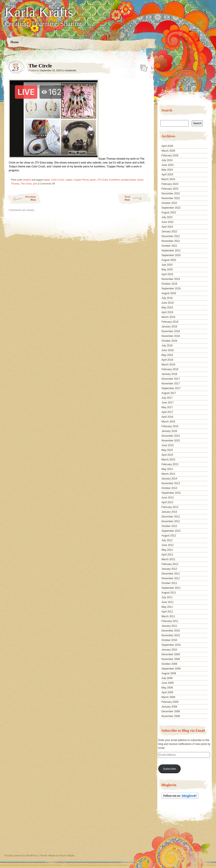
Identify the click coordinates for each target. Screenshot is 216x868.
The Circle (142, 67)
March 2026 (168, 150)
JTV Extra (103, 179)
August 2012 (168, 535)
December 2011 (170, 573)
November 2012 (170, 521)
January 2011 (169, 625)
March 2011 (168, 616)
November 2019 (170, 279)
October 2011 (169, 583)
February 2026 (169, 155)
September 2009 (171, 668)
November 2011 (170, 578)
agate (47, 179)
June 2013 (167, 497)
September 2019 (171, 288)
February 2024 (169, 184)
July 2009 (166, 678)
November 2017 (170, 383)
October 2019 (169, 283)
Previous (21, 198)
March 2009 (168, 697)
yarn (35, 183)
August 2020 (168, 260)
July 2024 (166, 160)
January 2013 (169, 511)
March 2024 (168, 179)
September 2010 (171, 644)
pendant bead (128, 179)
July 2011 (166, 597)
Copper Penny (81, 179)
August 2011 (168, 592)
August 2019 (168, 293)
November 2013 (170, 483)
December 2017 (170, 378)
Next (138, 198)
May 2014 (167, 469)
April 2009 (167, 692)
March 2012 (168, 559)
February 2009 (169, 701)
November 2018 (170, 336)
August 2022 (168, 212)
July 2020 (166, 264)
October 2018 (169, 340)
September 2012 (171, 530)
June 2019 (167, 302)
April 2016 (167, 416)
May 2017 (167, 407)
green (93, 179)
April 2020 (167, 274)
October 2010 (169, 640)
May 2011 (167, 606)
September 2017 (171, 388)
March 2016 (168, 421)
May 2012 (167, 549)
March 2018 (168, 364)
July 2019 (166, 298)
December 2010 (170, 630)
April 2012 (167, 554)
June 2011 (167, 602)
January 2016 (169, 431)
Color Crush (57, 179)
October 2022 (169, 203)
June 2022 (167, 222)
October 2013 (169, 488)
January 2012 (169, 568)
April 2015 (167, 454)
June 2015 (167, 445)
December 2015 (170, 435)
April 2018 (167, 359)
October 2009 (169, 663)
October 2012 (169, 526)
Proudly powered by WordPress (21, 855)
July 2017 (166, 397)
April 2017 (167, 412)
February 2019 (169, 321)
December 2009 (170, 654)
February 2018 (169, 369)
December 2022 (170, 193)
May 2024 (167, 169)
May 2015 (167, 450)
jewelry (27, 179)
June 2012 (167, 545)
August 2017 (168, 393)
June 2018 (167, 350)
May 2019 (167, 307)
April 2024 (167, 174)
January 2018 (169, 374)
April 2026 (167, 146)
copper (68, 179)
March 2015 (168, 459)
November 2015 (170, 440)
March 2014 (168, 473)
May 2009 (167, 687)
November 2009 (170, 659)
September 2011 (171, 587)
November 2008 (170, 716)
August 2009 (168, 673)
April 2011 (167, 611)
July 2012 (166, 540)
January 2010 (169, 649)
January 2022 (169, 231)
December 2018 (170, 331)
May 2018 (167, 355)
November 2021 (170, 241)
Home (14, 42)
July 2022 (166, 217)
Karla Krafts (39, 12)
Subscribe (169, 768)
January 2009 (169, 706)
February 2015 (169, 464)
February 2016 (169, 426)
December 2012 (170, 516)
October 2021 (169, 245)
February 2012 (169, 564)
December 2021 (170, 236)
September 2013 (171, 492)
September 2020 (171, 255)
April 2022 (167, 226)
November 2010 (170, 635)
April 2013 (167, 502)
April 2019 (167, 312)
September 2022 (171, 207)
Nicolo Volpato (66, 855)
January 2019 (169, 326)
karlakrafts (70, 70)
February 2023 (169, 188)
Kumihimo (114, 179)
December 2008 (170, 711)
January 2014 (169, 478)
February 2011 (169, 621)
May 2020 (167, 269)
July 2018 (166, 345)
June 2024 (167, 165)
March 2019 (168, 317)
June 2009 (167, 682)
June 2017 (167, 402)
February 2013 (169, 507)
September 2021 (171, 250)
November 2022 (170, 198)
